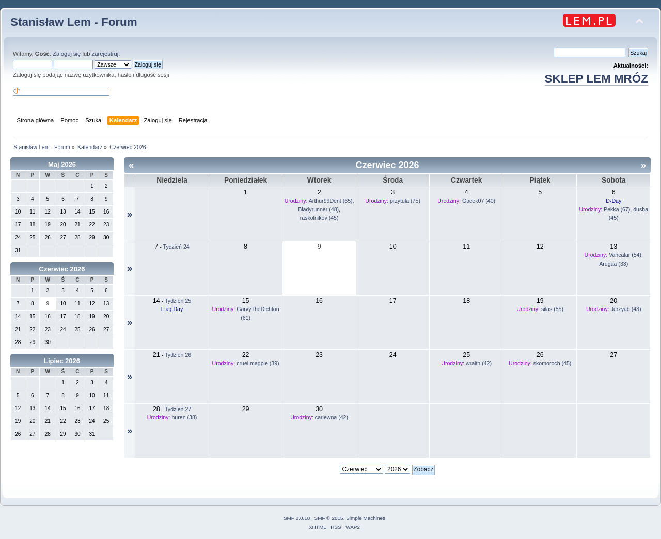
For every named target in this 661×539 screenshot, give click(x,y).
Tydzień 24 (176, 246)
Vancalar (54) (625, 255)
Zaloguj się (67, 54)
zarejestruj (105, 54)
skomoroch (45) (552, 363)
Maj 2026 (62, 164)
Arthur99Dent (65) (331, 201)
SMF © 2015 (328, 518)
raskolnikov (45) (319, 218)
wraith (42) (479, 363)
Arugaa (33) (613, 263)
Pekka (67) (617, 209)
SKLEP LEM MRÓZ (596, 78)
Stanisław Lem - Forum (73, 21)
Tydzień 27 (178, 409)
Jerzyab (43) (626, 309)
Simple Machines (365, 518)
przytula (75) (405, 201)
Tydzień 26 (178, 355)
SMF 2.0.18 (297, 518)
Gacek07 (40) (478, 201)
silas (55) (552, 309)
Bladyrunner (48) (318, 209)
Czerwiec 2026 (62, 269)
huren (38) (184, 417)
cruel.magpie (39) (258, 363)
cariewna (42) (331, 417)
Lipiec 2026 (62, 361)
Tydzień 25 (178, 301)
